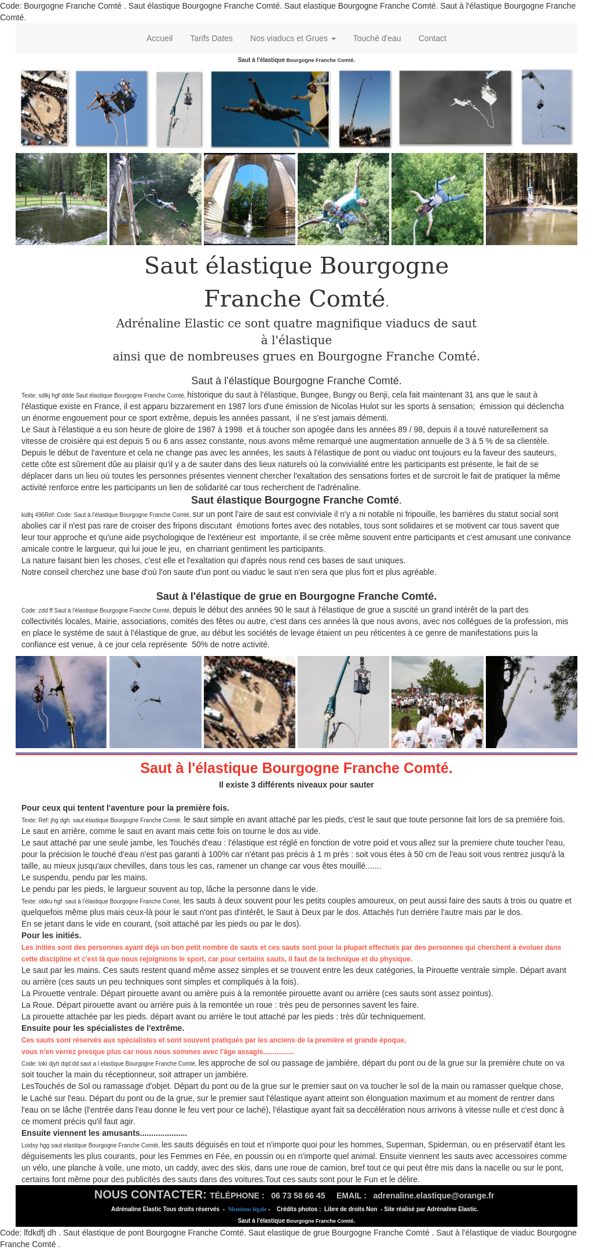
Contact (432, 38)
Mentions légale (247, 1209)
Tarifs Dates (211, 38)
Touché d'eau (377, 38)
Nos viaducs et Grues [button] (293, 38)
